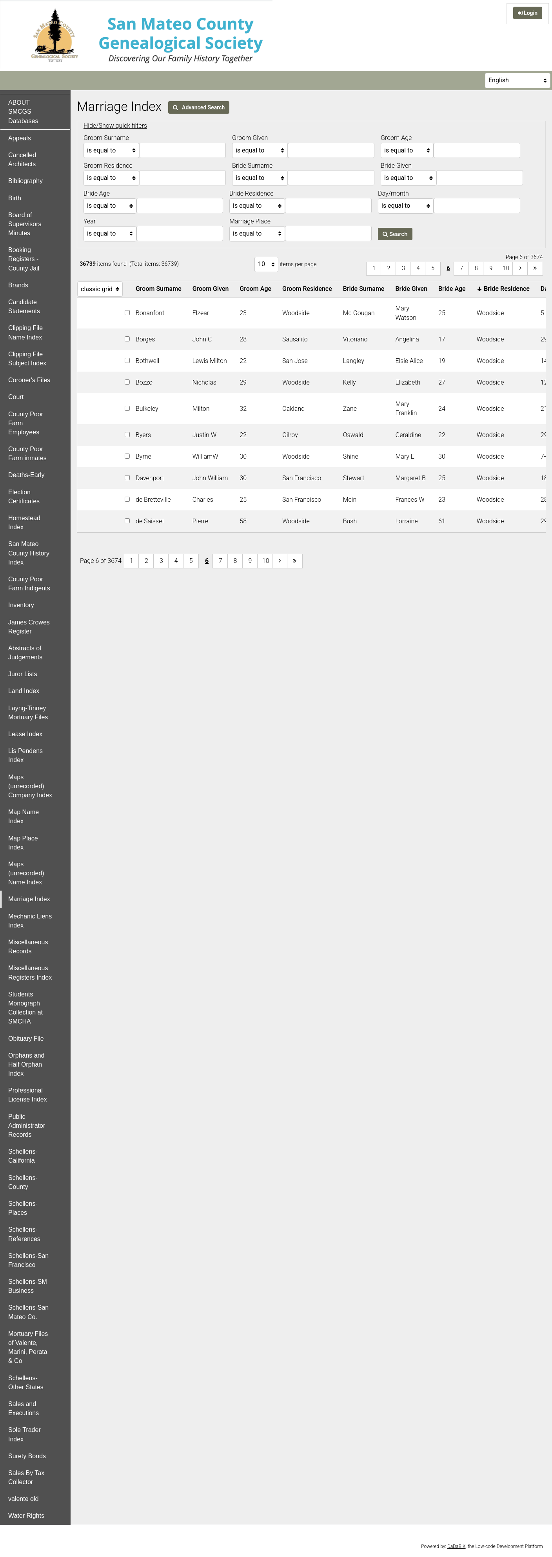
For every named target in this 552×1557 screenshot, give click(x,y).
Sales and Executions (23, 1408)
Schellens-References (24, 1234)
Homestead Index (24, 522)
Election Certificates (24, 496)
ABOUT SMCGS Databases (23, 111)
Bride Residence (505, 288)
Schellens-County (23, 1182)
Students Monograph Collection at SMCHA (25, 1008)
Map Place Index (23, 843)
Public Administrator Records (26, 1125)
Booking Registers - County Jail (23, 259)
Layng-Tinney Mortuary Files (28, 712)
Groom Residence (308, 288)
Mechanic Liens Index (30, 921)
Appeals (19, 138)
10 (506, 268)
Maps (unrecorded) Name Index (26, 873)
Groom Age (257, 288)
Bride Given (412, 288)
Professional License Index (27, 1095)
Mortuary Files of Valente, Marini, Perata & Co (28, 1347)
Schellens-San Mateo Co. (28, 1312)
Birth (14, 198)
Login (527, 13)
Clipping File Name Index (25, 332)
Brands (18, 285)
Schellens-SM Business (27, 1286)
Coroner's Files (29, 380)
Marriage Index (29, 899)
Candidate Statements (24, 306)
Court (16, 397)
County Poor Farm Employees (25, 423)
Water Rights (26, 1515)
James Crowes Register (29, 627)
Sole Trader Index (24, 1434)
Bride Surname (365, 288)
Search (395, 234)
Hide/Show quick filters (115, 125)
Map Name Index (23, 816)
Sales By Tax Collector (26, 1477)
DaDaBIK (456, 1546)
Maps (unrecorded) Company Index (30, 786)
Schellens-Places (23, 1208)
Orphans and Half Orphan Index (26, 1064)
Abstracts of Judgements (25, 653)
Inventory (21, 605)
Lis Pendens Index (25, 755)
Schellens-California (23, 1156)
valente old (23, 1498)
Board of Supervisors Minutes (24, 224)
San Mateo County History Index (28, 553)
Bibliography (25, 181)
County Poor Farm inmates (27, 453)
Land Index (23, 691)
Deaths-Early (26, 475)
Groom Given (212, 288)
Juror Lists (22, 674)
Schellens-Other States (26, 1382)
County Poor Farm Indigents (29, 584)
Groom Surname (160, 288)
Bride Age (453, 288)
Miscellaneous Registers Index (30, 972)
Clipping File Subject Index (27, 359)
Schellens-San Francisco (28, 1260)
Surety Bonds (27, 1456)
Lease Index (25, 734)
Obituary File (26, 1038)
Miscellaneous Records (28, 947)
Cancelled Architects (22, 159)
